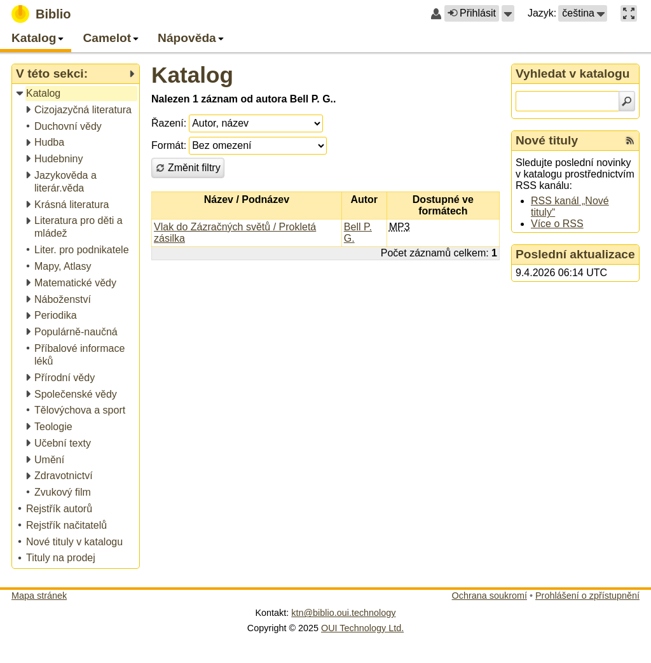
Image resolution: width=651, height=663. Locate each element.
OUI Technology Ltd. (362, 628)
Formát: (168, 145)
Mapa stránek (39, 595)
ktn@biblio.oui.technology (343, 613)
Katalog (192, 74)
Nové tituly (547, 140)
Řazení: (168, 123)
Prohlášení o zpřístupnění (587, 595)
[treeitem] (76, 94)
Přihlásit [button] (472, 13)
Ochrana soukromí (489, 595)
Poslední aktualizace (575, 254)
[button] (508, 13)
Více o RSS (557, 223)
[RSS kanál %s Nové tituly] (630, 141)
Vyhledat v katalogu (573, 73)
